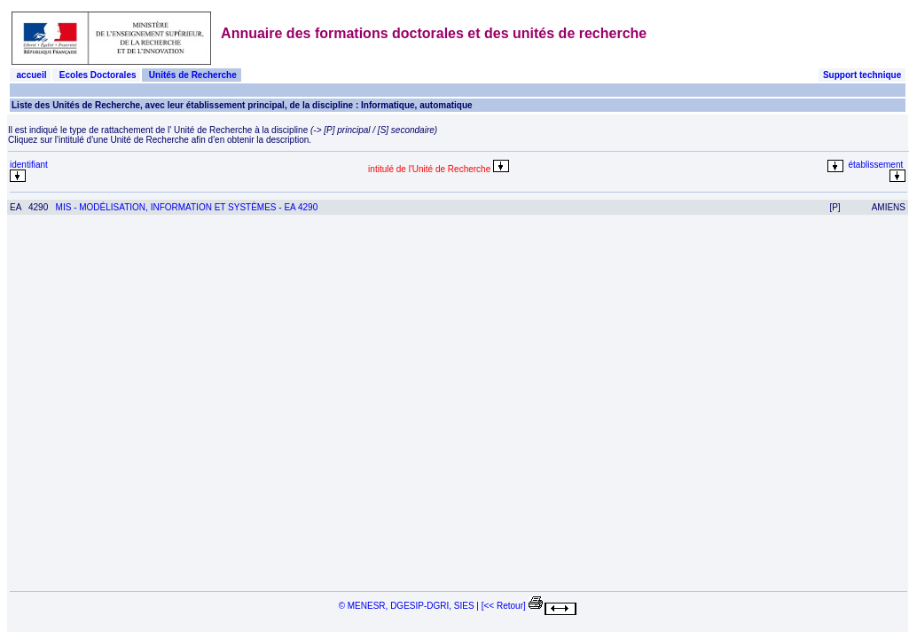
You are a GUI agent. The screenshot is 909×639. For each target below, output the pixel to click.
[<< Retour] (504, 606)
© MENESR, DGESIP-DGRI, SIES (406, 606)
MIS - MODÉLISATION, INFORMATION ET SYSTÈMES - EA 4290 (187, 207)
